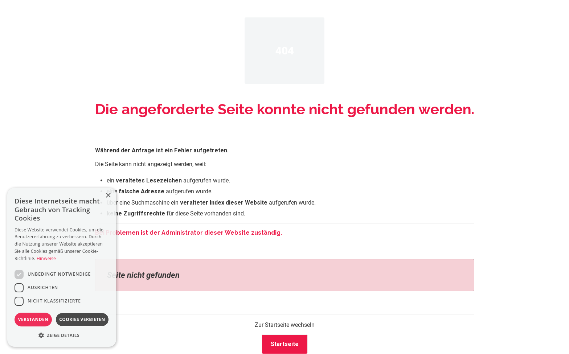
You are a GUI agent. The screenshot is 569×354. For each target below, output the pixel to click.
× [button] (108, 195)
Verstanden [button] (33, 319)
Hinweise (46, 258)
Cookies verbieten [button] (82, 319)
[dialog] (61, 267)
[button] (62, 335)
